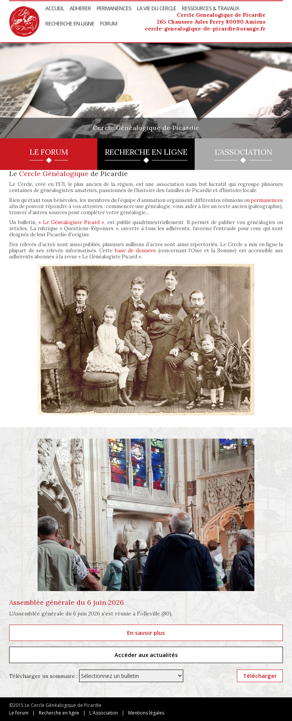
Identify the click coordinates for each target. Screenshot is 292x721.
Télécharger (260, 675)
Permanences (114, 8)
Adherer (80, 8)
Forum (108, 23)
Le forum (19, 713)
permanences (267, 200)
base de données (135, 250)
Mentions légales (146, 713)
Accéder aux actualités (146, 655)
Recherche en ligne (69, 23)
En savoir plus (146, 632)
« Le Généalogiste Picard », (71, 222)
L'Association (103, 713)
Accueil (54, 8)
